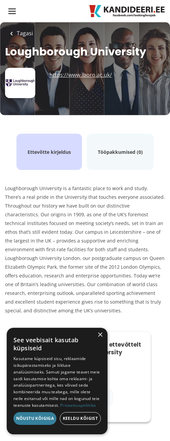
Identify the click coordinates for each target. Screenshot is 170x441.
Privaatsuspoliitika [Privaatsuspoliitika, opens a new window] (78, 405)
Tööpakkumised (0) (120, 152)
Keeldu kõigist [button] (80, 418)
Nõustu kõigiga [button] (35, 418)
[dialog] (57, 381)
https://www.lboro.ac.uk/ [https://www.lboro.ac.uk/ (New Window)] (80, 75)
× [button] (99, 335)
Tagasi (24, 33)
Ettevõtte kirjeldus (49, 152)
